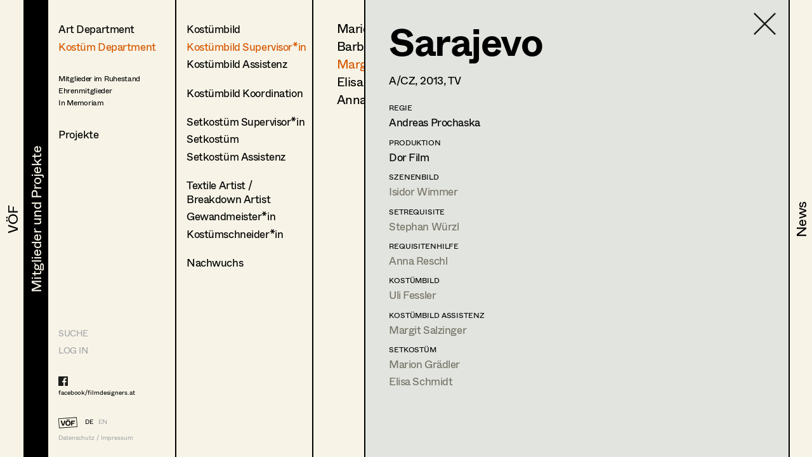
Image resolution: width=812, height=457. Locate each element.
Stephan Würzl (424, 226)
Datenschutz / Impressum (95, 438)
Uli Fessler (412, 294)
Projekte (78, 134)
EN (102, 421)
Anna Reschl (418, 260)
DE (89, 421)
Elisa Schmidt (420, 381)
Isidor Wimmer (423, 191)
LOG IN (73, 350)
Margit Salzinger (427, 329)
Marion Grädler (424, 364)
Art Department (96, 28)
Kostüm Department (107, 46)
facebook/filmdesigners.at (96, 392)
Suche (73, 333)
